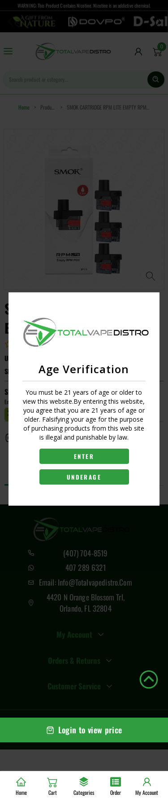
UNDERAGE (84, 476)
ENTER (84, 456)
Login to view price (84, 730)
